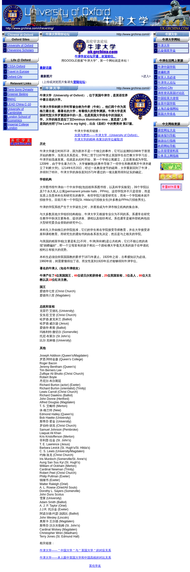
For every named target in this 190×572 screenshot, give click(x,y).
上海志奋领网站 (168, 108)
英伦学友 (95, 566)
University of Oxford (20, 45)
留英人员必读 (167, 77)
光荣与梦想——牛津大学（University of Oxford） (106, 135)
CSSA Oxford (16, 66)
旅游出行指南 (167, 140)
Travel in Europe (18, 71)
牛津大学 (164, 45)
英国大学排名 (167, 114)
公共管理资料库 (168, 151)
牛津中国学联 (167, 67)
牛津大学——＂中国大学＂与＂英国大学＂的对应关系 (75, 550)
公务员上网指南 (168, 156)
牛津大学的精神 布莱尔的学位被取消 (98, 139)
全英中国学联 (167, 103)
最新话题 (46, 68)
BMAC (11, 99)
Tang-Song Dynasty (20, 89)
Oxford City (14, 77)
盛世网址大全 (167, 130)
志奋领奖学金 (167, 50)
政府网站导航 (167, 146)
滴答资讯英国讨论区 (171, 93)
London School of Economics (19, 118)
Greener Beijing (17, 94)
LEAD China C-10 (19, 104)
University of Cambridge (15, 110)
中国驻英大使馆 (168, 98)
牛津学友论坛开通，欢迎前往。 (95, 55)
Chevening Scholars (20, 50)
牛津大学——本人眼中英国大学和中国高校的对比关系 (75, 557)
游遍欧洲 (164, 72)
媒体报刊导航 (167, 135)
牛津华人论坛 (167, 82)
